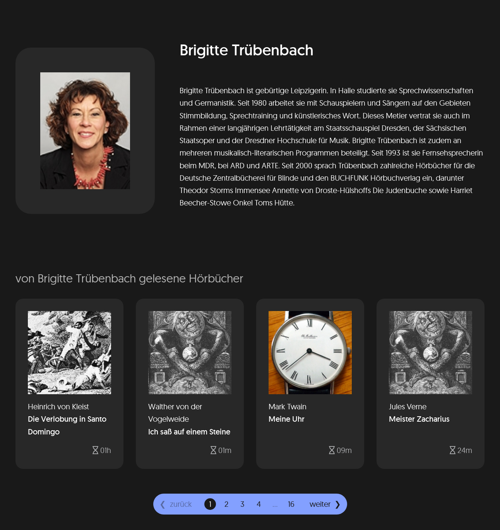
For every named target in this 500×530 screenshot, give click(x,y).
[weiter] (325, 504)
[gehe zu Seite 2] (226, 504)
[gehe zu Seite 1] (210, 504)
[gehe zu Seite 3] (242, 504)
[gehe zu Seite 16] (291, 504)
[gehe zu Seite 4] (259, 504)
